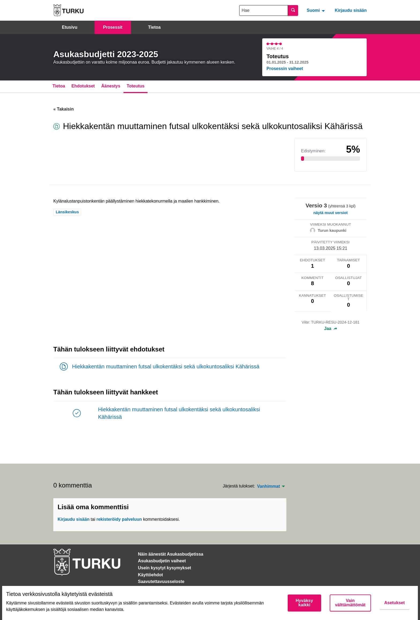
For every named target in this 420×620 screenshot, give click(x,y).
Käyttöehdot (150, 575)
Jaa (330, 328)
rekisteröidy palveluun (119, 519)
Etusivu (69, 27)
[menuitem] (316, 10)
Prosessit (112, 27)
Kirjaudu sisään (351, 10)
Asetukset (394, 602)
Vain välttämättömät (350, 602)
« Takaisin (63, 109)
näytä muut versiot (330, 213)
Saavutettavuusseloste (161, 581)
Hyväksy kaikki (304, 602)
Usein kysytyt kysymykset (164, 568)
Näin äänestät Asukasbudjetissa (170, 554)
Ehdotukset (83, 86)
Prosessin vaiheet (285, 68)
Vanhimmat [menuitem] (268, 486)
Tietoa (154, 27)
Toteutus (135, 86)
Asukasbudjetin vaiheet (162, 561)
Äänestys (110, 86)
